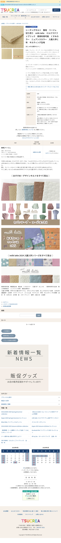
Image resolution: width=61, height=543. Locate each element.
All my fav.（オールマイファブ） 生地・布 (44, 436)
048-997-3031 (41, 527)
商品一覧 (5, 17)
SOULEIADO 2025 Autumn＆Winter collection (14, 426)
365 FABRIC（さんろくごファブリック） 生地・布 (14, 441)
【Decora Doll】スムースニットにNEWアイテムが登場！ (45, 413)
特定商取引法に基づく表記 (30, 511)
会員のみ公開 (37, 152)
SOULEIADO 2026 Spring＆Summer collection (11, 413)
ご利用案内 (6, 331)
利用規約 (20, 514)
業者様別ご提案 (5, 404)
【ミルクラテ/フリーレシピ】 (30, 138)
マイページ (56, 17)
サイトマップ (29, 514)
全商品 (3, 23)
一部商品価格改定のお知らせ (12, 1)
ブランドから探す (10, 23)
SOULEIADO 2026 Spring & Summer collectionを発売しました (20, 4)
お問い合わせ (46, 17)
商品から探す (5, 401)
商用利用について (25, 17)
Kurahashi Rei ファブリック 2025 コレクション (45, 431)
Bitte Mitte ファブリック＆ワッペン (11, 422)
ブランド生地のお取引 (9, 340)
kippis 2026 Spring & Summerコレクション (14, 418)
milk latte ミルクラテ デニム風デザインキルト (45, 418)
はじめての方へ (35, 17)
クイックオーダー (15, 17)
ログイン (48, 153)
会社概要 (5, 511)
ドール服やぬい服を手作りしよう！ (11, 436)
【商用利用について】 (27, 130)
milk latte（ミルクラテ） (22, 23)
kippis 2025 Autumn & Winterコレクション (44, 426)
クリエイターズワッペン (39, 422)
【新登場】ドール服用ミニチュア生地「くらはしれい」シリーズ (14, 431)
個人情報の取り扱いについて (49, 511)
